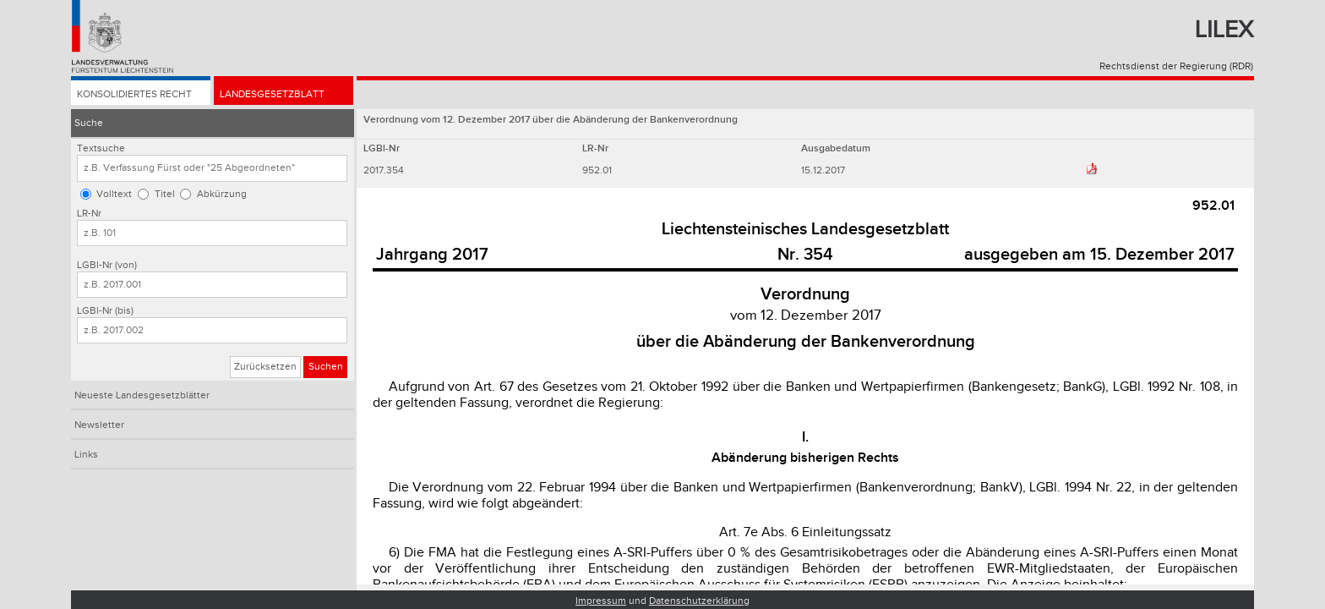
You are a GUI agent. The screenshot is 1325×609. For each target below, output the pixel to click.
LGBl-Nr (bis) (105, 310)
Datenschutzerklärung (699, 601)
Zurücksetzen (265, 366)
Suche (88, 123)
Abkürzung (222, 194)
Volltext (114, 194)
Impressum (600, 601)
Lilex (1224, 30)
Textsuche (101, 148)
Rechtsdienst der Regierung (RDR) (1176, 66)
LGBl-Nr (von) (107, 265)
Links (86, 454)
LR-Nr (89, 213)
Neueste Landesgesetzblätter (142, 395)
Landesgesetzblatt (272, 94)
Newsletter (99, 425)
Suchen (325, 366)
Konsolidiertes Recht (134, 94)
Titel (165, 194)
